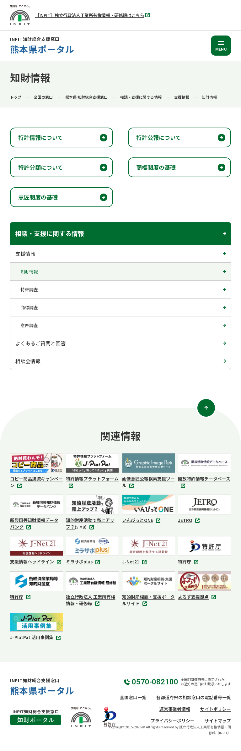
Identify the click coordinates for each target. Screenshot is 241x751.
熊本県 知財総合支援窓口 (86, 97)
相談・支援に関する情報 (141, 97)
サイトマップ (218, 720)
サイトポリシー (215, 709)
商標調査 (29, 307)
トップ (15, 97)
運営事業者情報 (174, 709)
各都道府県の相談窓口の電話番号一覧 (193, 697)
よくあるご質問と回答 (40, 343)
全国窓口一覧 (133, 697)
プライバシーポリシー (173, 720)
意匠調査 (29, 325)
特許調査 (29, 289)
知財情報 (29, 271)
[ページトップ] (206, 408)
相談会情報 (27, 361)
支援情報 (181, 97)
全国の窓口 (43, 97)
